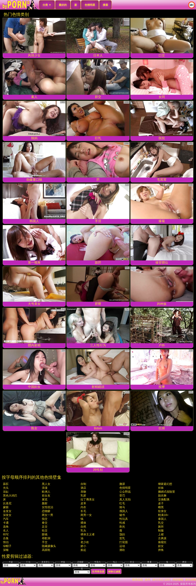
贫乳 (122, 538)
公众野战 (125, 491)
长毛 (83, 511)
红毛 (122, 503)
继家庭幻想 (165, 483)
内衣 (83, 507)
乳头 (83, 530)
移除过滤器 (114, 571)
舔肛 (6, 483)
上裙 (161, 534)
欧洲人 (46, 491)
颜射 (44, 503)
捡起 (83, 549)
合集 (6, 538)
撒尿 (122, 483)
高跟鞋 (46, 549)
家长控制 (190, 579)
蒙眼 (6, 507)
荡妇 (122, 534)
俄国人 (123, 511)
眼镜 (44, 534)
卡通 (6, 522)
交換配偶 (163, 499)
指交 (44, 518)
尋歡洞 (46, 538)
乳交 (161, 522)
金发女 (7, 511)
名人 (6, 530)
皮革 (83, 503)
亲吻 (83, 491)
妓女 (161, 546)
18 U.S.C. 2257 (161, 579)
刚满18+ (163, 514)
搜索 (105, 4)
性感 (122, 522)
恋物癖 (46, 511)
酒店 (83, 487)
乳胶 (83, 495)
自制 (83, 483)
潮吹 (122, 549)
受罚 (122, 495)
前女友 (46, 495)
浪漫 (44, 487)
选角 (6, 526)
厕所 (161, 526)
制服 (161, 530)
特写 (6, 534)
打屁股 (123, 542)
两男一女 (86, 514)
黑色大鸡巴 (10, 495)
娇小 (83, 546)
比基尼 (7, 503)
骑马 (122, 507)
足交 (44, 526)
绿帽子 (7, 546)
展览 (44, 499)
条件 (147, 579)
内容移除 (178, 579)
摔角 (161, 549)
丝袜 (161, 487)
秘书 (122, 514)
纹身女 (162, 511)
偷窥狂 (162, 542)
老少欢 (85, 542)
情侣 (6, 542)
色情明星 (90, 4)
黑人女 (46, 483)
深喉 (6, 549)
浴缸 (6, 491)
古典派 (162, 538)
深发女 (7, 514)
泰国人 (162, 518)
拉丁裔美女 (88, 499)
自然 (83, 526)
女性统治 (47, 507)
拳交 (44, 522)
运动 (122, 546)
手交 (44, 542)
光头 (6, 487)
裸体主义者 (88, 534)
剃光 (122, 526)
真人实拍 (125, 499)
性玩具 (123, 518)
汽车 (6, 518)
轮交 (44, 530)
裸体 (83, 522)
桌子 (161, 503)
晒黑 (161, 507)
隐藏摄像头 (49, 546)
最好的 (63, 4)
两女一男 (47, 514)
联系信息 (137, 579)
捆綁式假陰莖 (166, 491)
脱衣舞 (162, 495)
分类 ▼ (47, 4)
